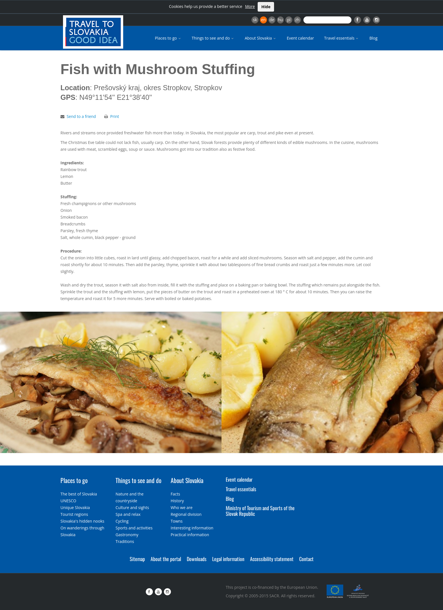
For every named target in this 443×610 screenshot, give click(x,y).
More (250, 6)
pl (288, 19)
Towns (177, 521)
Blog (373, 38)
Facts (175, 494)
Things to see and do (213, 38)
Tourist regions (74, 514)
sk (255, 19)
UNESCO (68, 500)
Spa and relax (128, 514)
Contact (306, 558)
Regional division (186, 514)
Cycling (122, 521)
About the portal (166, 558)
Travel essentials (341, 38)
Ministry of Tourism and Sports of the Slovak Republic (260, 510)
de (272, 19)
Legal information (228, 558)
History (177, 500)
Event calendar (300, 38)
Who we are (181, 507)
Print (114, 116)
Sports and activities (134, 528)
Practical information (190, 534)
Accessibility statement (272, 558)
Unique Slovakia (75, 507)
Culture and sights (132, 507)
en (263, 19)
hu (280, 19)
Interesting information (192, 528)
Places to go (168, 38)
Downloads (197, 558)
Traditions (125, 541)
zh (297, 19)
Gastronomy (127, 534)
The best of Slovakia (78, 494)
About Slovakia (261, 38)
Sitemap (137, 558)
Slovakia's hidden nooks (82, 521)
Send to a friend (81, 116)
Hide (265, 6)
